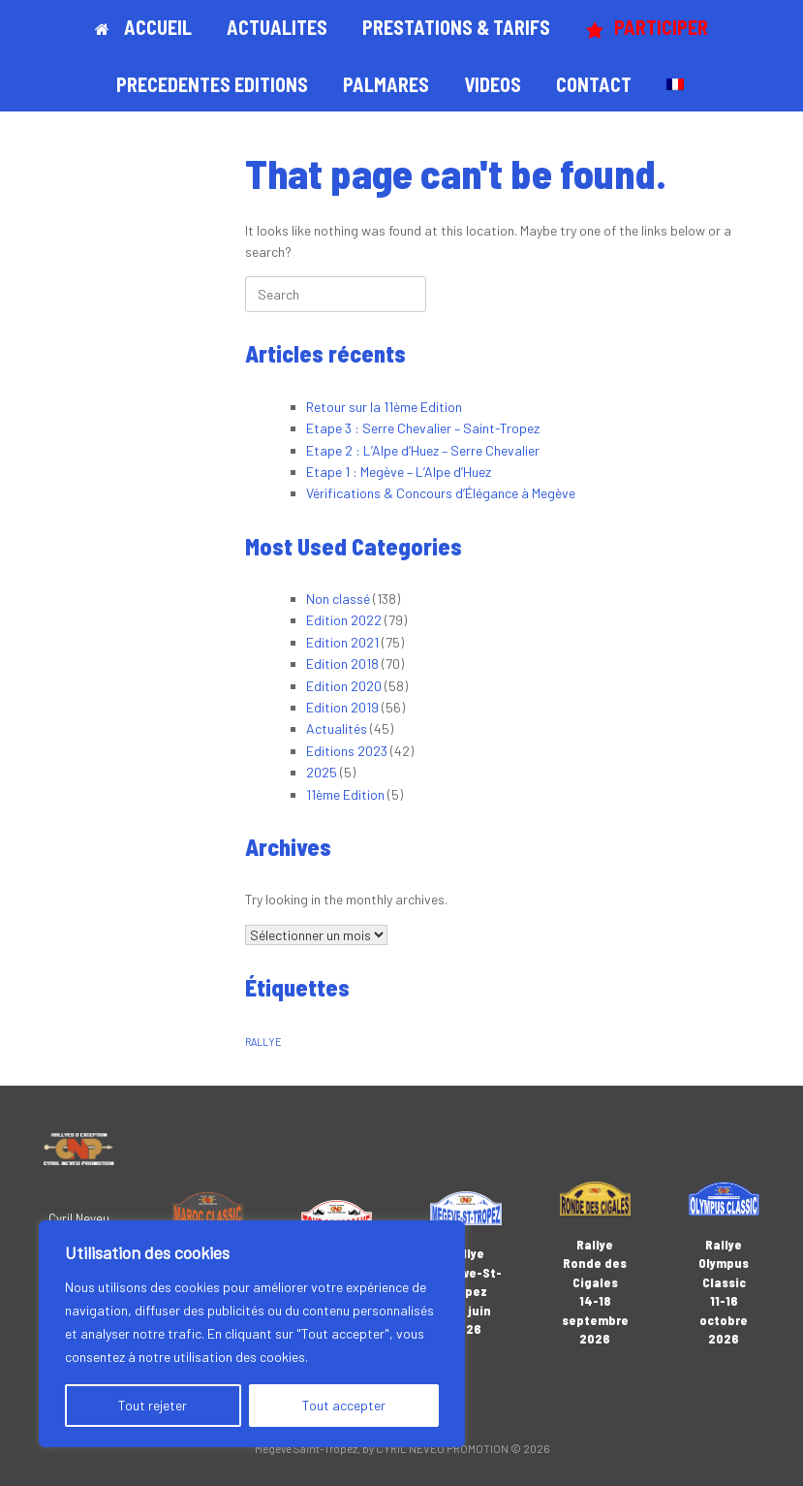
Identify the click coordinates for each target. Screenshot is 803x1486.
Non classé (338, 598)
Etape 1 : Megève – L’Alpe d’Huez (398, 471)
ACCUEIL (143, 27)
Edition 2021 (342, 642)
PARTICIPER (646, 28)
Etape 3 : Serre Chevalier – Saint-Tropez (423, 428)
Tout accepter (344, 1405)
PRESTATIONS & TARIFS (456, 27)
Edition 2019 (342, 707)
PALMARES (386, 84)
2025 (321, 772)
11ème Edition (345, 794)
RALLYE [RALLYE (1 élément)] (263, 1041)
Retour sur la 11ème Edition (384, 406)
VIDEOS (492, 84)
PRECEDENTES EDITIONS (212, 84)
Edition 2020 (344, 686)
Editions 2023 (346, 751)
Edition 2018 (342, 663)
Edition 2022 (344, 620)
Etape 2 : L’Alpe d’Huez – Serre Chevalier (423, 450)
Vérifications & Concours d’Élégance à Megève (440, 493)
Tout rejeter (152, 1405)
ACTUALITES (277, 27)
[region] (252, 1333)
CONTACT (594, 84)
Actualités (336, 728)
